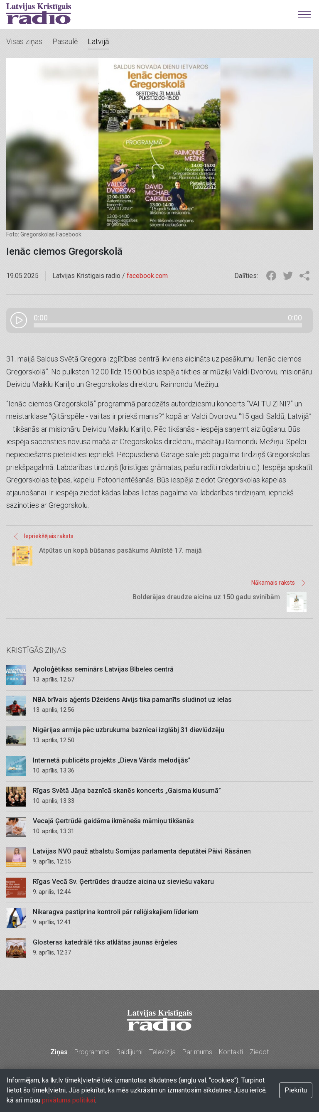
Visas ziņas (24, 41)
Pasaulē (65, 41)
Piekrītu (296, 1090)
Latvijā (98, 41)
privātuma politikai (68, 1100)
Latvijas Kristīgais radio (38, 13)
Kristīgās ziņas (36, 650)
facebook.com (147, 276)
